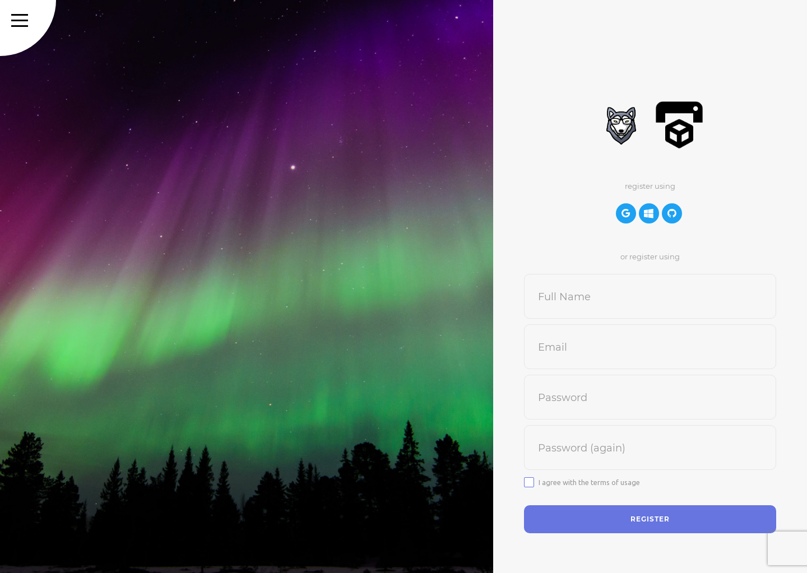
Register (650, 519)
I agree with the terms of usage (589, 482)
